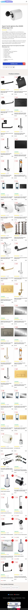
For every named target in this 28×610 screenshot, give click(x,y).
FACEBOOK (10, 594)
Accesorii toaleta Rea (6, 587)
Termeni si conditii (6, 598)
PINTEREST (16, 594)
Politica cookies (13, 609)
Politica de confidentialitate (16, 598)
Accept (18, 609)
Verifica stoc (17, 64)
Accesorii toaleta (15, 587)
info (12, 94)
